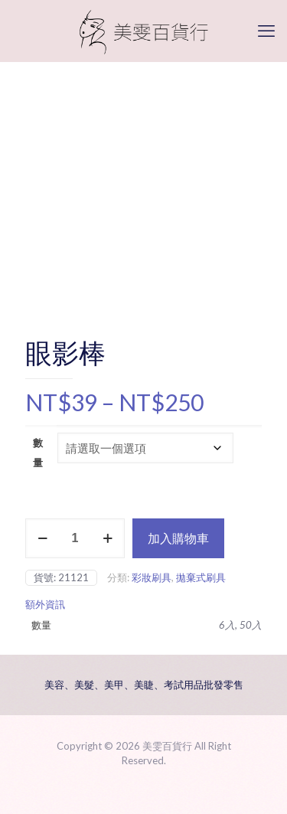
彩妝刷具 (151, 577)
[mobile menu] (266, 31)
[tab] (143, 604)
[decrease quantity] (42, 538)
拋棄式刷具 (201, 577)
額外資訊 (45, 604)
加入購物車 (178, 538)
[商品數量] (75, 538)
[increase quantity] (107, 538)
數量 (38, 452)
